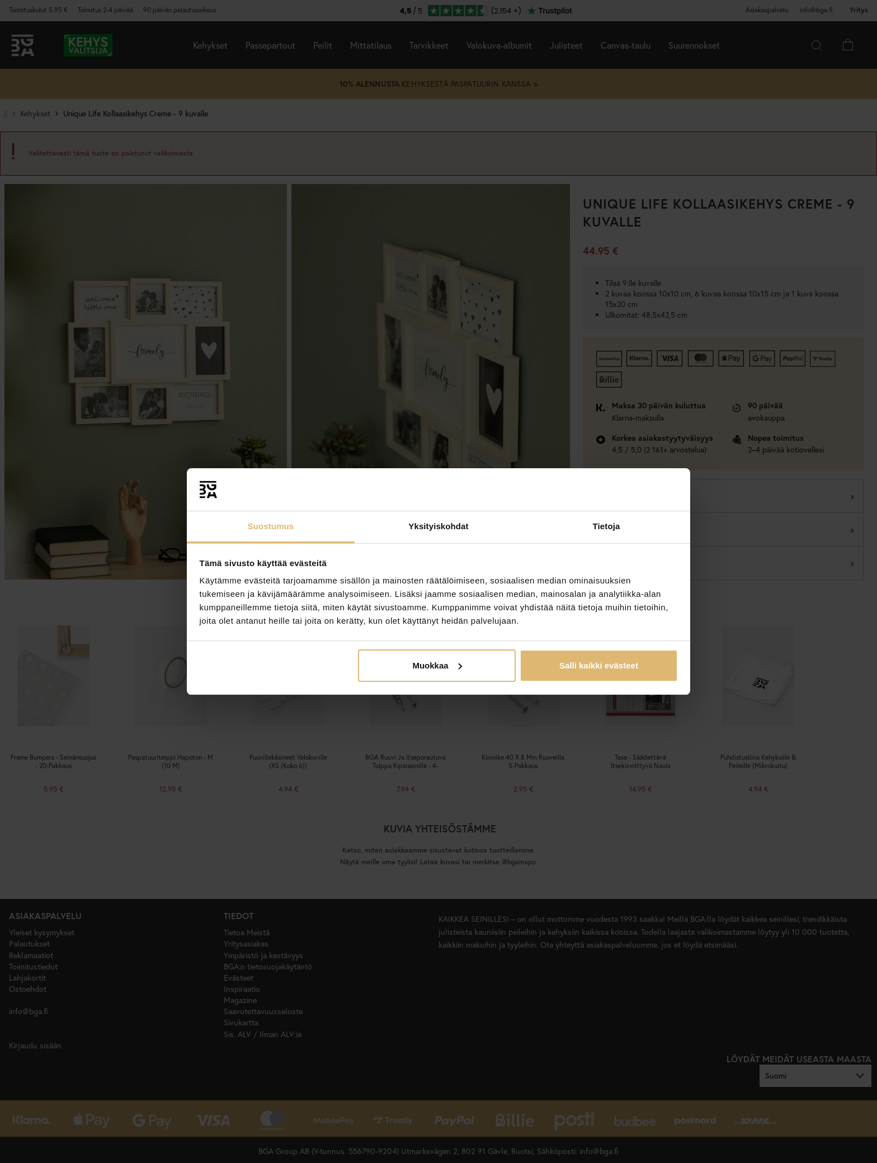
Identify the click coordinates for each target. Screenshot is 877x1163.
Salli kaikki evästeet (598, 665)
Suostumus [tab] (271, 526)
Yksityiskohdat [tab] (438, 526)
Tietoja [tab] (606, 526)
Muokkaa (436, 665)
